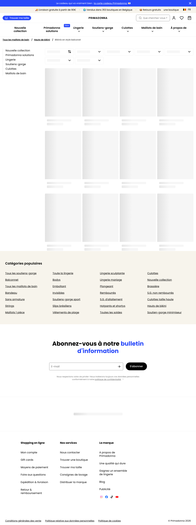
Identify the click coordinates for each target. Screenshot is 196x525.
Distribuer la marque (73, 482)
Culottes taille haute (160, 299)
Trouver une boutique (74, 460)
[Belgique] (188, 10)
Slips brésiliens (62, 306)
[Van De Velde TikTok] (112, 497)
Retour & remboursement (31, 491)
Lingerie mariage (111, 280)
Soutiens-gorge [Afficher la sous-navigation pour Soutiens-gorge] (102, 29)
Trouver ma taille (17, 18)
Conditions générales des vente (23, 520)
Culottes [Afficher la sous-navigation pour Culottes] (127, 29)
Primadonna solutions (20, 55)
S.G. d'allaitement (111, 299)
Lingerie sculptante (112, 273)
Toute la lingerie (63, 273)
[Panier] (189, 18)
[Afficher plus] (123, 379)
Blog (102, 482)
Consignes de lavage (73, 475)
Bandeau (11, 293)
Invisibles (58, 293)
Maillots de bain (16, 73)
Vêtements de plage (66, 312)
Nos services (68, 443)
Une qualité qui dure (112, 463)
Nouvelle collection (20, 29)
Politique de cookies (109, 520)
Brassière (153, 286)
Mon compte (29, 452)
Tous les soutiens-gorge (20, 273)
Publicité (104, 489)
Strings (9, 306)
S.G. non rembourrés (160, 293)
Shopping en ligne (33, 443)
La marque (106, 443)
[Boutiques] (165, 9)
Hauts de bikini (42, 39)
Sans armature (15, 299)
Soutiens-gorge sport (66, 299)
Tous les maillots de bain (16, 39)
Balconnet (11, 280)
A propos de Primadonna (107, 454)
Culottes (11, 69)
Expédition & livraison (34, 482)
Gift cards (27, 460)
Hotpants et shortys (112, 306)
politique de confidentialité (108, 379)
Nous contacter (70, 452)
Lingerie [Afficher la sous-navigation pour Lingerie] (78, 29)
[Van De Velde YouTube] (117, 497)
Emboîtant (59, 286)
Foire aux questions (33, 475)
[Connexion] (174, 18)
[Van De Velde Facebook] (107, 497)
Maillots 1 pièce (15, 312)
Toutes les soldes (111, 312)
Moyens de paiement (34, 467)
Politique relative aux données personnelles (69, 520)
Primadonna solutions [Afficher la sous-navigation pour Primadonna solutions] (56, 28)
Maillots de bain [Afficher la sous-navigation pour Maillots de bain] (151, 29)
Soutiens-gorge (16, 64)
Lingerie (11, 60)
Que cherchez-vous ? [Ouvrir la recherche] (153, 18)
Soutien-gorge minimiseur (164, 312)
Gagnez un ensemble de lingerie (113, 472)
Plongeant (106, 286)
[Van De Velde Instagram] (101, 497)
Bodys (56, 280)
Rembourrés (108, 293)
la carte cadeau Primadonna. (110, 3)
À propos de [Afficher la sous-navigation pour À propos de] (179, 29)
